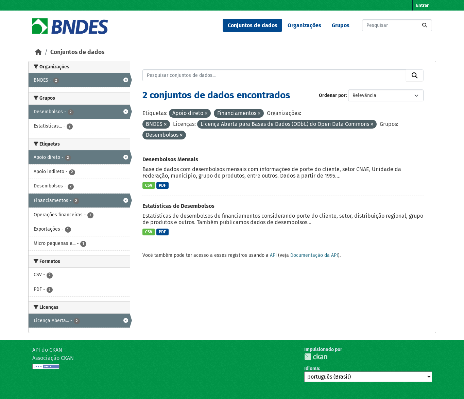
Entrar (422, 5)
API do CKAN (47, 350)
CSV (148, 185)
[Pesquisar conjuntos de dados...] (397, 25)
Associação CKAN (53, 358)
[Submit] (424, 25)
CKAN (315, 356)
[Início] (38, 52)
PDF (162, 185)
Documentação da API (314, 255)
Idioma (311, 368)
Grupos (340, 25)
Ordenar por (332, 95)
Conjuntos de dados (252, 25)
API (273, 255)
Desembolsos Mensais (170, 159)
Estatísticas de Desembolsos (178, 206)
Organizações (304, 25)
